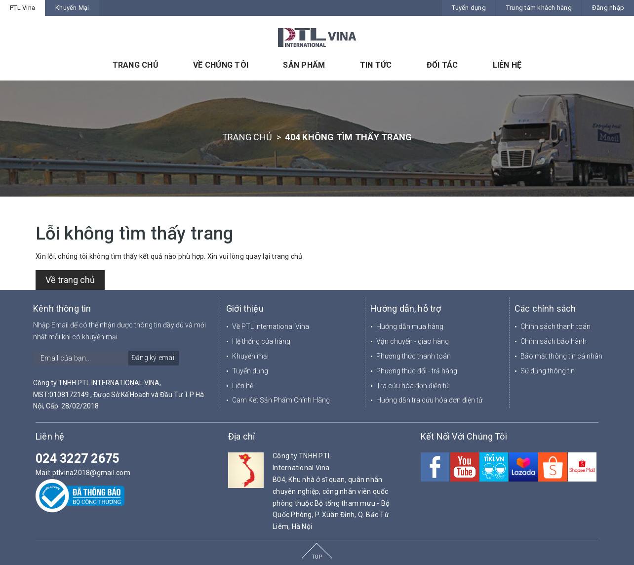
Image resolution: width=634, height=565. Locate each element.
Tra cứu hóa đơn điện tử (412, 386)
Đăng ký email (153, 358)
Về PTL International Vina (270, 326)
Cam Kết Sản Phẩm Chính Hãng (281, 400)
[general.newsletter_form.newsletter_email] (106, 358)
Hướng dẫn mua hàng (409, 326)
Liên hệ (242, 386)
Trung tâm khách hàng (539, 7)
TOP (317, 557)
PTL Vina (22, 7)
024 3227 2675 (77, 458)
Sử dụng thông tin (547, 371)
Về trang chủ (70, 280)
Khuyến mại (250, 356)
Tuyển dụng (469, 7)
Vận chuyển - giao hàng (412, 341)
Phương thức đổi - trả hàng (416, 371)
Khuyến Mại (72, 7)
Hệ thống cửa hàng (261, 341)
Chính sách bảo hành (553, 341)
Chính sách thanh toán (555, 326)
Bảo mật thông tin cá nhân (561, 356)
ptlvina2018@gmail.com (91, 473)
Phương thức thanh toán (413, 356)
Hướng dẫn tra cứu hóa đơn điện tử (429, 400)
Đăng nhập (608, 7)
